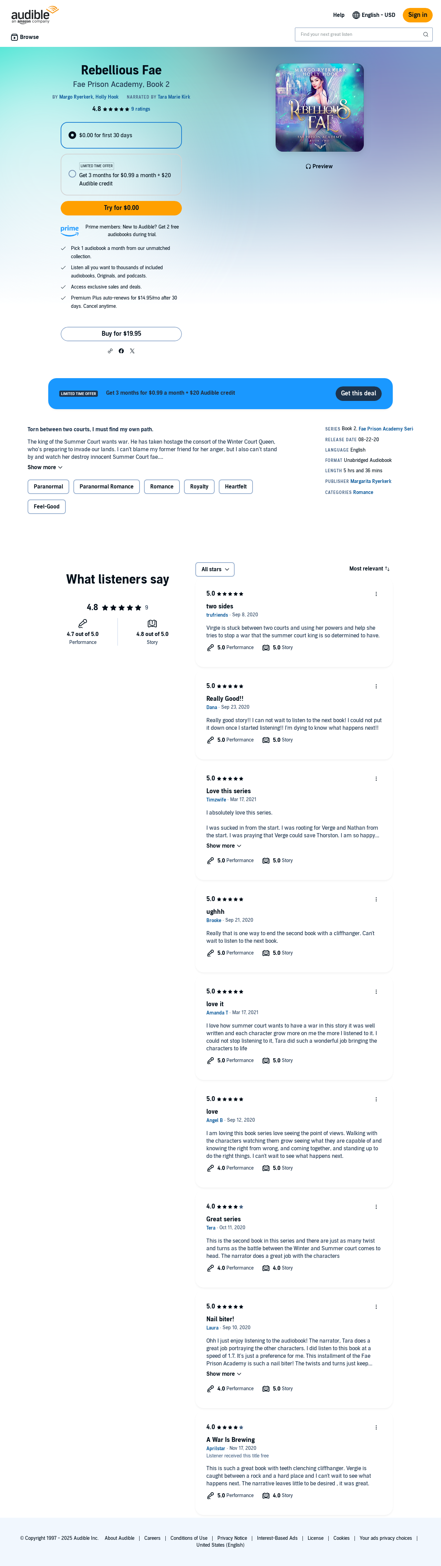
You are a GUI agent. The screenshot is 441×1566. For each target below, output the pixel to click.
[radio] (121, 135)
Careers (152, 1538)
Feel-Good (47, 506)
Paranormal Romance (107, 486)
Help (339, 15)
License (316, 1538)
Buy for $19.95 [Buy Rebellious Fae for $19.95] (121, 333)
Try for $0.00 (121, 208)
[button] (110, 350)
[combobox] (364, 34)
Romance (162, 486)
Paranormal (48, 486)
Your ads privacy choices (386, 1538)
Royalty (199, 486)
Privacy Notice (232, 1538)
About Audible (119, 1538)
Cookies (342, 1538)
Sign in (417, 15)
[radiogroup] (121, 158)
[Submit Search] (426, 34)
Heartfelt (236, 486)
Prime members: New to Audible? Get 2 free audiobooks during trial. (132, 231)
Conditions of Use (189, 1538)
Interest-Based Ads (277, 1538)
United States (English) (220, 1545)
